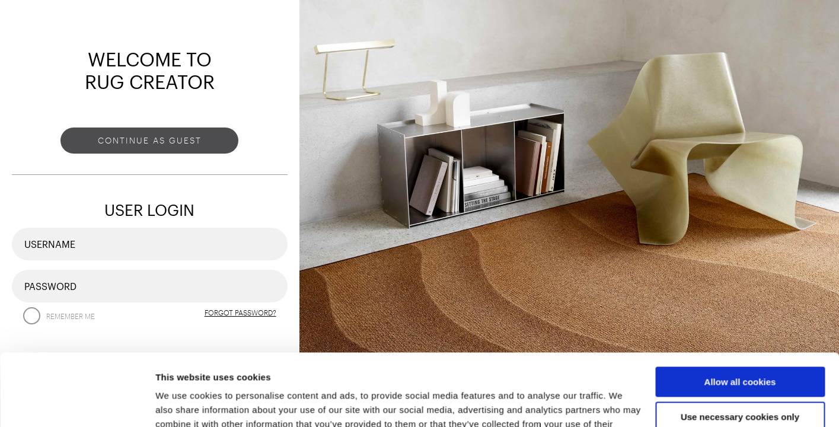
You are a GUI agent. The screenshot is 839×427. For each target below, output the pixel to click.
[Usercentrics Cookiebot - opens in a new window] (77, 404)
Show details (182, 404)
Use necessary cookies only (740, 350)
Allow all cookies (740, 315)
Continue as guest (150, 140)
